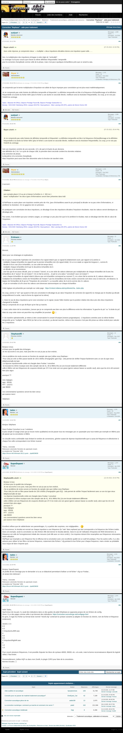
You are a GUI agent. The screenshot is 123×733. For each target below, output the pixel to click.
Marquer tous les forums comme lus (14, 723)
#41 (119, 41)
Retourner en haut (42, 725)
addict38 (72, 700)
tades (12, 410)
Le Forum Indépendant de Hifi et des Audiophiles (21, 725)
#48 (119, 472)
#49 (119, 564)
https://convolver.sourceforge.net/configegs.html (70, 614)
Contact (4, 725)
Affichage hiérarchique (113, 27)
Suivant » (40, 22)
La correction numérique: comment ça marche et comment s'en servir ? (29, 705)
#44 (119, 179)
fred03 (114, 711)
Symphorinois (72, 691)
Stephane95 (16, 334)
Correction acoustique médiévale (16, 710)
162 (84, 705)
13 (84, 700)
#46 (119, 342)
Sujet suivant (22, 672)
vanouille (114, 691)
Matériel (45, 20)
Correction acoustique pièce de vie (17, 700)
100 (84, 691)
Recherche (83, 15)
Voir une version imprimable (12, 715)
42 (84, 696)
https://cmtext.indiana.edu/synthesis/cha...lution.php (64, 288)
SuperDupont (48, 472)
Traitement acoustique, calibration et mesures (67, 20)
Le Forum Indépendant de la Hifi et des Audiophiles (21, 20)
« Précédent (13, 22)
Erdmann (15, 237)
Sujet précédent (9, 672)
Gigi (72, 710)
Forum (38, 15)
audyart (14, 33)
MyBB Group (24, 729)
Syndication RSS (71, 725)
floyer (46, 83)
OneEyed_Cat (72, 696)
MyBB (7, 729)
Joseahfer (120, 729)
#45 (119, 246)
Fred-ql (114, 696)
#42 (119, 83)
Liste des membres (54, 15)
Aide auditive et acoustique (14, 691)
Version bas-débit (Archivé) (57, 725)
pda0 (72, 705)
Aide (70, 15)
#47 (119, 420)
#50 (119, 605)
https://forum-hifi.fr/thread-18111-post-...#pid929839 (20, 453)
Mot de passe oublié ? (63, 2)
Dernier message (106, 691)
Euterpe (114, 701)
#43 (119, 123)
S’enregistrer (75, 2)
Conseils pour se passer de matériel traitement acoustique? (25, 696)
